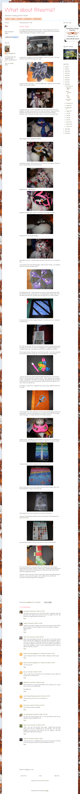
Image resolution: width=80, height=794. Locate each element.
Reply (24, 618)
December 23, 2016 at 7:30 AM (35, 739)
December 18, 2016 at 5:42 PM (48, 663)
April (67, 120)
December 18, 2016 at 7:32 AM (35, 623)
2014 (66, 131)
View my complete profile (9, 64)
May (67, 117)
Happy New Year (68, 88)
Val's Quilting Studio (28, 714)
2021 (66, 73)
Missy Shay (26, 705)
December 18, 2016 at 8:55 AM (36, 637)
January (68, 126)
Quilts (13, 19)
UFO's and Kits (27, 19)
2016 (66, 84)
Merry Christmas (68, 93)
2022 (66, 71)
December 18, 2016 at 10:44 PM (37, 705)
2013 (66, 133)
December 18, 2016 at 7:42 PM (43, 696)
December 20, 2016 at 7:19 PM (38, 725)
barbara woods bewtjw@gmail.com (31, 653)
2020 (66, 75)
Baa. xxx (25, 672)
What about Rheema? (30, 10)
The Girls (19, 19)
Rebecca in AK (26, 725)
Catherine (25, 739)
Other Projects (37, 19)
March (68, 122)
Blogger (47, 791)
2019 (66, 78)
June (67, 115)
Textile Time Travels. (24, 518)
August (68, 111)
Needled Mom (26, 682)
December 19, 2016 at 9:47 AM (40, 714)
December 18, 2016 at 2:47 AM (37, 611)
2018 (66, 80)
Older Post (56, 776)
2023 (66, 69)
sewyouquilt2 (26, 611)
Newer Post (23, 776)
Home (7, 19)
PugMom (25, 623)
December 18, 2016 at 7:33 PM (35, 672)
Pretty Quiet (68, 96)
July (67, 113)
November (68, 103)
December (68, 86)
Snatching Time (68, 100)
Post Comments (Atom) (43, 781)
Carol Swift (26, 637)
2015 (66, 129)
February (68, 124)
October (68, 105)
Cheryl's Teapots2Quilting (29, 696)
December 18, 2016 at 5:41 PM (48, 653)
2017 (66, 82)
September (68, 107)
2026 (66, 67)
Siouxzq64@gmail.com (11, 54)
